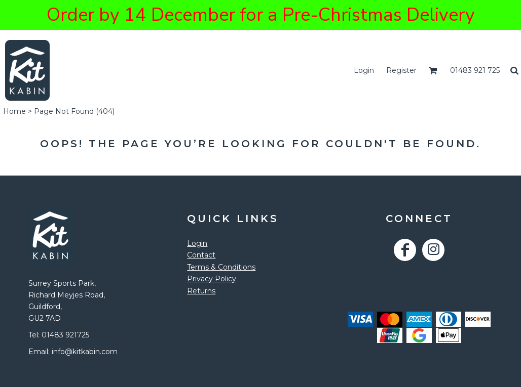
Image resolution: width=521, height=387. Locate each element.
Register (401, 70)
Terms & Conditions (221, 267)
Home (14, 111)
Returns (201, 290)
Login (364, 70)
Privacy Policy (211, 278)
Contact (201, 255)
